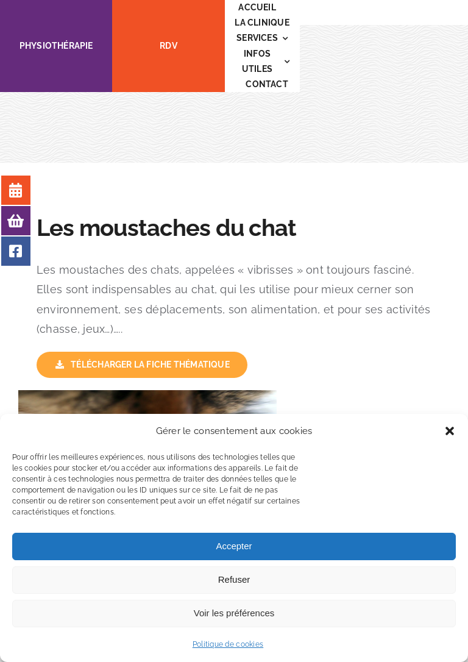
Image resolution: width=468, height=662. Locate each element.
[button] (450, 431)
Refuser (234, 579)
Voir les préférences (234, 613)
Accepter (234, 546)
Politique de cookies (228, 644)
